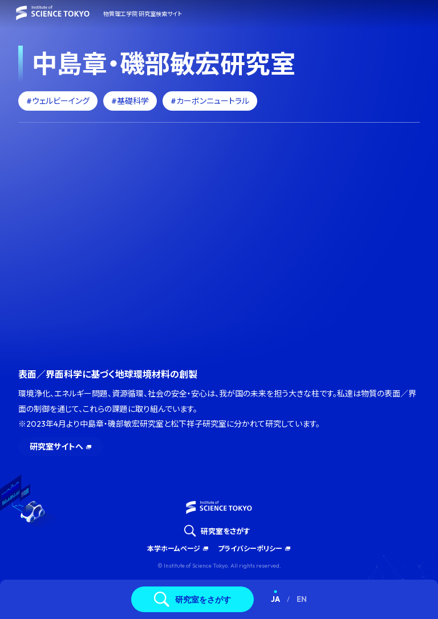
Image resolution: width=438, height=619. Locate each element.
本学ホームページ (173, 548)
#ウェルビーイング (58, 101)
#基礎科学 (130, 101)
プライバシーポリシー (250, 548)
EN (302, 599)
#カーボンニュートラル (210, 101)
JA (275, 599)
